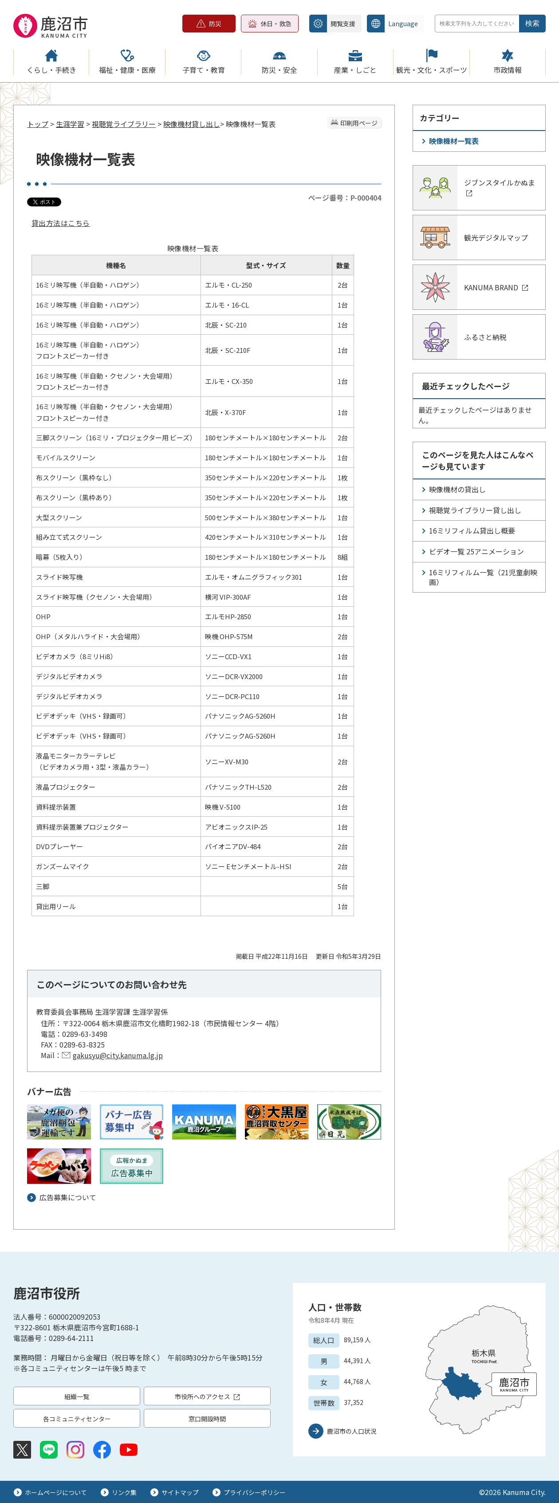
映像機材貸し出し (191, 124)
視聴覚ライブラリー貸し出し (475, 510)
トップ (37, 124)
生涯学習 (70, 124)
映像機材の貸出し (457, 489)
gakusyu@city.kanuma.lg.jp (118, 1055)
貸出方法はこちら (60, 223)
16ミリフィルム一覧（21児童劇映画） (483, 577)
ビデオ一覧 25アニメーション (476, 551)
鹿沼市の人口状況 (352, 1431)
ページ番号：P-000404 (344, 197)
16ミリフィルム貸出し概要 (472, 530)
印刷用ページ (359, 123)
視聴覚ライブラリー (124, 124)
